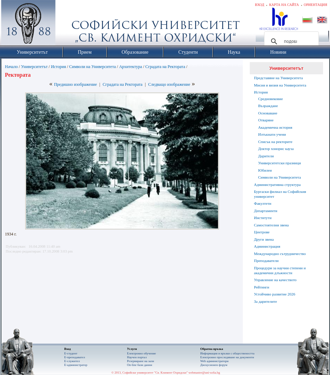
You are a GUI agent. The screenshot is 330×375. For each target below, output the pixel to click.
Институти (262, 218)
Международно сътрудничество (280, 254)
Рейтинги (261, 287)
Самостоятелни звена (271, 225)
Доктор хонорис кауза (276, 149)
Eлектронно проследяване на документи (227, 357)
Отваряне (265, 120)
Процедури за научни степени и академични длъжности (280, 270)
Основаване (267, 113)
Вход (259, 5)
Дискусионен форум (213, 365)
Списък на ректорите (275, 142)
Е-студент (70, 353)
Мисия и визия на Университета (280, 85)
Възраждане (268, 106)
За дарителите (265, 301)
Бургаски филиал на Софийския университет (280, 193)
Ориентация (315, 5)
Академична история (275, 127)
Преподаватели (266, 260)
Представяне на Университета (278, 78)
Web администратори (214, 361)
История (58, 66)
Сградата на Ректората (165, 66)
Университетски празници (279, 163)
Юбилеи (265, 170)
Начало (11, 66)
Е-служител (72, 361)
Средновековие (270, 99)
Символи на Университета (92, 66)
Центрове (262, 232)
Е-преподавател (74, 357)
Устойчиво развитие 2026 (274, 294)
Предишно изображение (75, 84)
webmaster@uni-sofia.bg (204, 372)
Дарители (266, 156)
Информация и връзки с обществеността (227, 353)
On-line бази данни (139, 365)
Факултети (262, 203)
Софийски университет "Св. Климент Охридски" (68, 24)
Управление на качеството (275, 280)
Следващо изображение (169, 84)
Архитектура (130, 66)
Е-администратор (75, 365)
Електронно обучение (141, 353)
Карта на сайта (284, 5)
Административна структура (277, 184)
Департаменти (265, 211)
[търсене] (290, 41)
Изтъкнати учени (272, 134)
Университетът (34, 66)
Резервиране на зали (140, 361)
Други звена (264, 239)
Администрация (267, 246)
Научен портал (137, 357)
